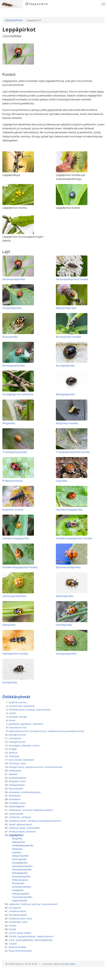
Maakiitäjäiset (16, 806)
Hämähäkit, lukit (18, 921)
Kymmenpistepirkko (68, 567)
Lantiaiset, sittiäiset (20, 817)
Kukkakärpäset (17, 777)
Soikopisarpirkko (66, 653)
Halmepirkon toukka (15, 653)
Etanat (12, 929)
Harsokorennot (18, 727)
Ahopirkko (8, 423)
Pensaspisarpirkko (13, 365)
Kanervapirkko (65, 596)
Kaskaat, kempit (18, 716)
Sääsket (13, 774)
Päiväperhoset (17, 741)
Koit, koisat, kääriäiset (21, 759)
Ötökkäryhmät (13, 20)
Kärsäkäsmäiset (18, 914)
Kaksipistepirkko (66, 308)
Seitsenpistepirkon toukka (72, 279)
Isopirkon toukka (12, 509)
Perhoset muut (17, 763)
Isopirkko (61, 481)
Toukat (13, 943)
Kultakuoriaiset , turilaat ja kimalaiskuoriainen (35, 820)
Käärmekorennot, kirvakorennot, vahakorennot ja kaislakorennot (46, 731)
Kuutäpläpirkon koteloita (17, 394)
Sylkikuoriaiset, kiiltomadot (24, 827)
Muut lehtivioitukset (20, 950)
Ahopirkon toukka (67, 423)
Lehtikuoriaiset (17, 911)
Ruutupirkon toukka (68, 336)
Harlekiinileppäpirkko (69, 509)
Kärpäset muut (17, 781)
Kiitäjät (13, 748)
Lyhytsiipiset (16, 813)
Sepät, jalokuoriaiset (20, 824)
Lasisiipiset (15, 738)
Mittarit (13, 752)
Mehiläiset (15, 795)
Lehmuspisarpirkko (14, 596)
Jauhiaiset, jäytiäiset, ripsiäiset (26, 723)
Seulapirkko (9, 682)
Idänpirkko (9, 625)
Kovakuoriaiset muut (20, 918)
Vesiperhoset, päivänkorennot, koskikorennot (35, 767)
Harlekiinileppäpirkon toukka (74, 538)
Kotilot (12, 925)
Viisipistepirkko (11, 308)
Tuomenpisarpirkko (14, 452)
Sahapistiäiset (17, 784)
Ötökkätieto (37, 4)
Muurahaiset (16, 788)
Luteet (12, 713)
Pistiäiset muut (17, 802)
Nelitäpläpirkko (65, 394)
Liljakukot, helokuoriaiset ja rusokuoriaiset (33, 904)
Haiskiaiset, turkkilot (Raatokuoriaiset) (31, 810)
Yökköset (14, 756)
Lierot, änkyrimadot (20, 932)
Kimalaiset (15, 799)
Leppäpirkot (16, 835)
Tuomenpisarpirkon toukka (73, 452)
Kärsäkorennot (17, 734)
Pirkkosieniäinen (12, 481)
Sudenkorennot (18, 702)
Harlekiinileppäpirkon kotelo (20, 567)
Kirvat (12, 720)
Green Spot (69, 963)
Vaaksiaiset (15, 770)
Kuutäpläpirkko (65, 365)
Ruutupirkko (10, 336)
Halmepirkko (64, 625)
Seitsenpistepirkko (13, 279)
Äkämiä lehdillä (17, 947)
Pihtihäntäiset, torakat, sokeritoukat (30, 709)
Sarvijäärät (15, 907)
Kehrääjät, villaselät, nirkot (24, 745)
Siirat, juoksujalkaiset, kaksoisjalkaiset (30, 939)
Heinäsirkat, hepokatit (22, 705)
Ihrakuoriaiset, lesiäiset (22, 831)
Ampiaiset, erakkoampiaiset (25, 792)
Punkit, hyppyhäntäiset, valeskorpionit (31, 936)
